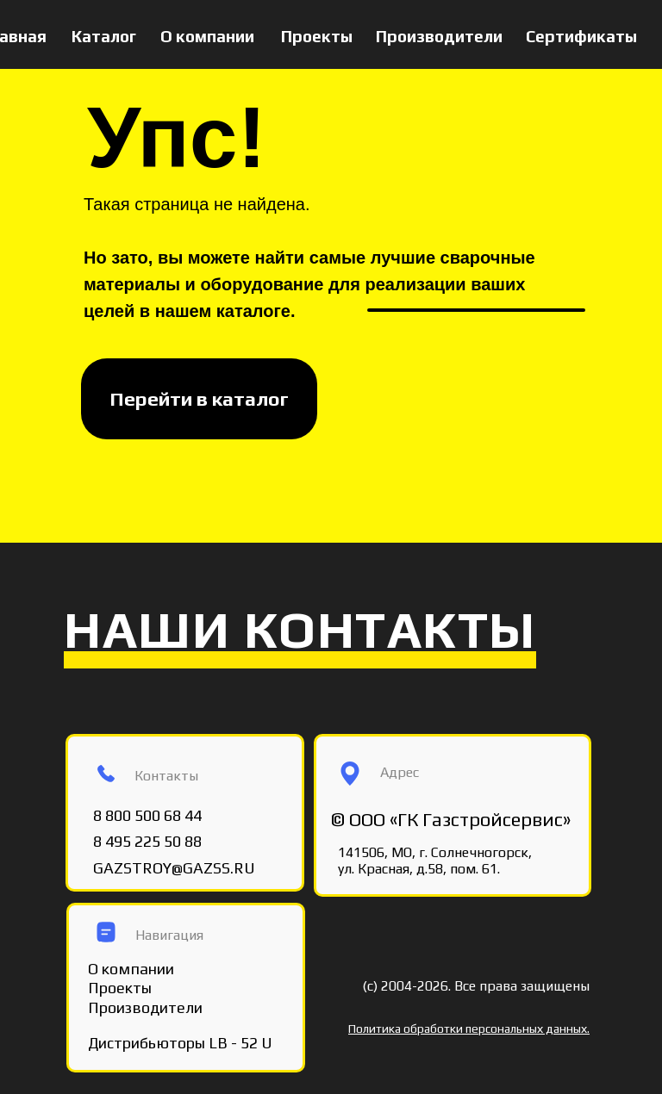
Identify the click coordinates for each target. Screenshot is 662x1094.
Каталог (104, 36)
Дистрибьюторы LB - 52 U (180, 1043)
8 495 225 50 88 (147, 841)
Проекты (317, 36)
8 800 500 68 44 (147, 815)
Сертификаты (581, 36)
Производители (439, 36)
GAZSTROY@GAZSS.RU (174, 868)
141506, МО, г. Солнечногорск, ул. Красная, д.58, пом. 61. (435, 860)
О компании (207, 36)
